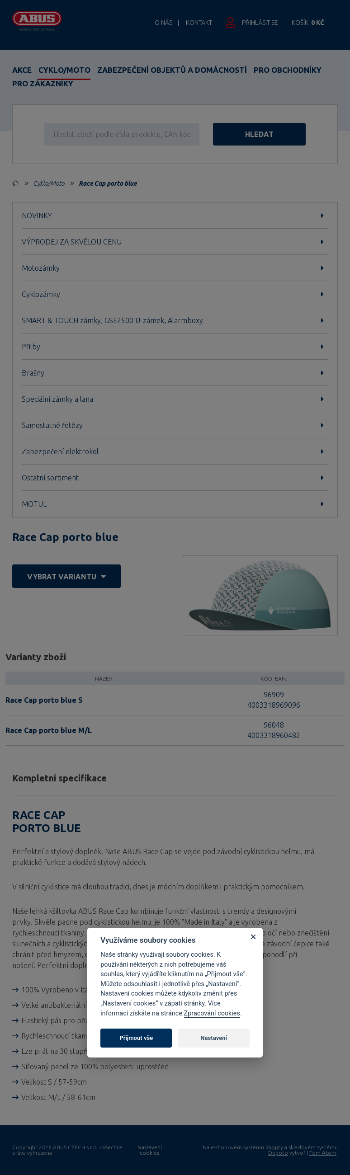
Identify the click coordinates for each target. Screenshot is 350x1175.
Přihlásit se (260, 22)
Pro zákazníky (42, 83)
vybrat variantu (66, 576)
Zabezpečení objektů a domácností (172, 70)
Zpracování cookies (212, 1013)
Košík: (308, 22)
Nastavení (213, 1037)
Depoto (278, 1153)
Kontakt (199, 22)
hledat (259, 134)
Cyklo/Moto (64, 70)
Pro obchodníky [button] (288, 70)
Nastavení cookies (149, 1150)
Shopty (274, 1147)
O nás (163, 22)
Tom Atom (322, 1153)
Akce (22, 70)
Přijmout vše (136, 1037)
